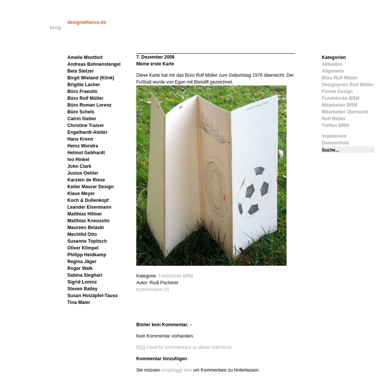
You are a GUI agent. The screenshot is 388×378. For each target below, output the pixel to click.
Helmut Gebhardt (86, 152)
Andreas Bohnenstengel (94, 64)
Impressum (334, 136)
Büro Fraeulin (82, 91)
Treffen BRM (335, 125)
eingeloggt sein (176, 370)
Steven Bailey (82, 288)
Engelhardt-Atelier (87, 132)
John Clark (79, 166)
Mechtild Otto (82, 234)
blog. (56, 27)
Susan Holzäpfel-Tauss (92, 295)
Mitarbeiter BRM (339, 105)
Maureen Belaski (85, 227)
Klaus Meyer (81, 193)
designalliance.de (86, 22)
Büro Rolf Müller (85, 98)
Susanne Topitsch (87, 241)
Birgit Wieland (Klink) (90, 78)
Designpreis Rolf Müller (348, 84)
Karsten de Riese (86, 180)
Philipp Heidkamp (86, 254)
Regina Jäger (82, 261)
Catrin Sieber (81, 118)
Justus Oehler (82, 173)
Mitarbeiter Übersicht (345, 112)
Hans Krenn (80, 139)
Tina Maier (78, 302)
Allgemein (333, 71)
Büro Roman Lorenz (89, 105)
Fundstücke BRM (175, 276)
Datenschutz (335, 143)
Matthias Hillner (84, 214)
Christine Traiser (85, 125)
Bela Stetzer (80, 71)
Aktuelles (332, 64)
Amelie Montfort (85, 57)
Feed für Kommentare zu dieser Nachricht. (184, 347)
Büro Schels (80, 112)
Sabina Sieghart (85, 275)
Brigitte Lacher (83, 84)
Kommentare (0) (152, 289)
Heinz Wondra (82, 146)
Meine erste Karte (155, 64)
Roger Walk (80, 268)
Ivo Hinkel (78, 159)
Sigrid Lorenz (82, 282)
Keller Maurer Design (90, 186)
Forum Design (337, 91)
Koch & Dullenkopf (88, 200)
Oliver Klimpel (82, 248)
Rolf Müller (334, 118)
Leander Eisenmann (89, 207)
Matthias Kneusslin (88, 220)
